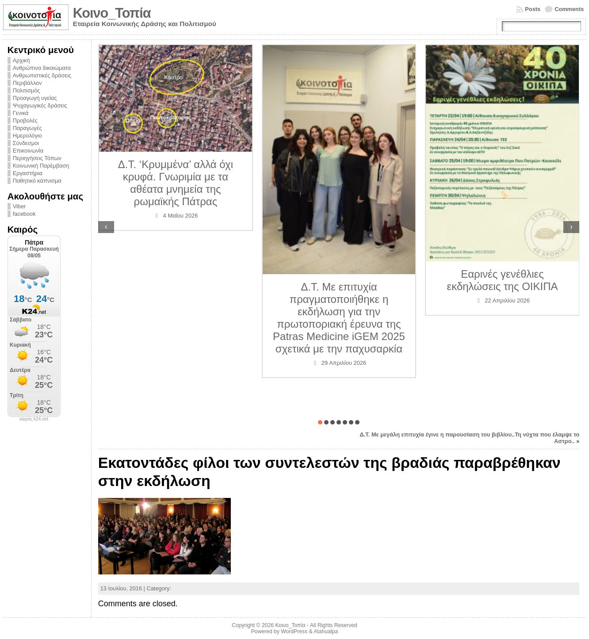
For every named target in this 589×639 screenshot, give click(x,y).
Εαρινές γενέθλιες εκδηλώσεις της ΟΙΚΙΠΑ (502, 280)
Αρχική (21, 60)
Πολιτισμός (26, 90)
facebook (24, 213)
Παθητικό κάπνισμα (37, 180)
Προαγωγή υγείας (35, 98)
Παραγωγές (27, 128)
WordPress (294, 631)
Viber (19, 206)
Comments (569, 9)
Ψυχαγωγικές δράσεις (40, 105)
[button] (320, 422)
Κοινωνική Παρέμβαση (41, 165)
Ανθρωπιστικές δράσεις (42, 75)
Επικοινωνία (28, 150)
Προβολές (25, 120)
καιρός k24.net (33, 419)
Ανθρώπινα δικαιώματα (42, 68)
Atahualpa (326, 631)
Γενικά (21, 113)
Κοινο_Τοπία (112, 13)
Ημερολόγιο (27, 135)
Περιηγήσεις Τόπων (37, 158)
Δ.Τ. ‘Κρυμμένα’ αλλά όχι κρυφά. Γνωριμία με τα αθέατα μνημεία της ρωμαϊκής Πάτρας (175, 182)
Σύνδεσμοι (26, 143)
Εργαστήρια (27, 173)
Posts (532, 9)
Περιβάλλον (27, 83)
